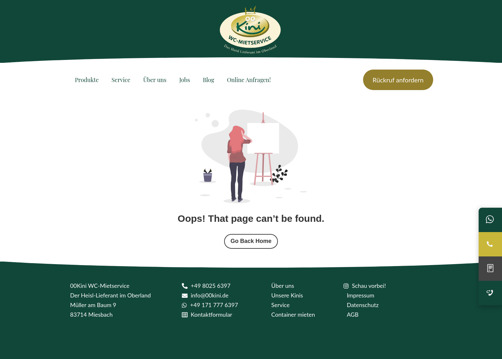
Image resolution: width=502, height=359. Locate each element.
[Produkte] (87, 79)
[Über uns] (155, 79)
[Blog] (209, 79)
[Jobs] (185, 79)
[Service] (121, 79)
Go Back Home (251, 241)
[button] (14, 345)
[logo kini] (251, 32)
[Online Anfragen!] (249, 79)
